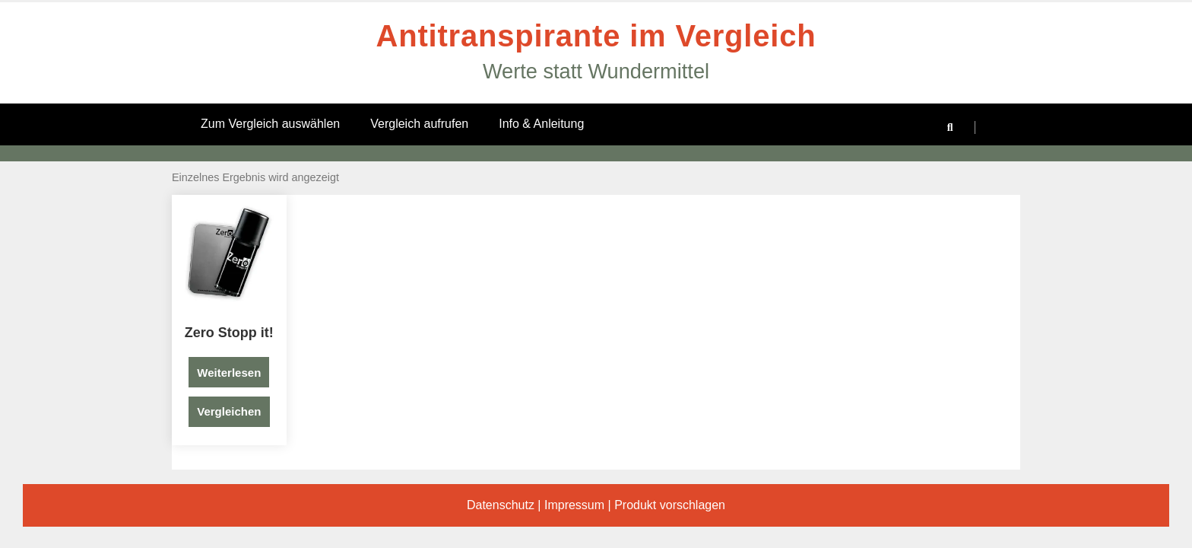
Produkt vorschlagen (669, 505)
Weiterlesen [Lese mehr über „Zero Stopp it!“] (229, 372)
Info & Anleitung (541, 123)
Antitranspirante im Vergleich (596, 36)
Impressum (574, 505)
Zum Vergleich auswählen (270, 123)
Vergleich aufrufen (419, 123)
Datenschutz (500, 505)
